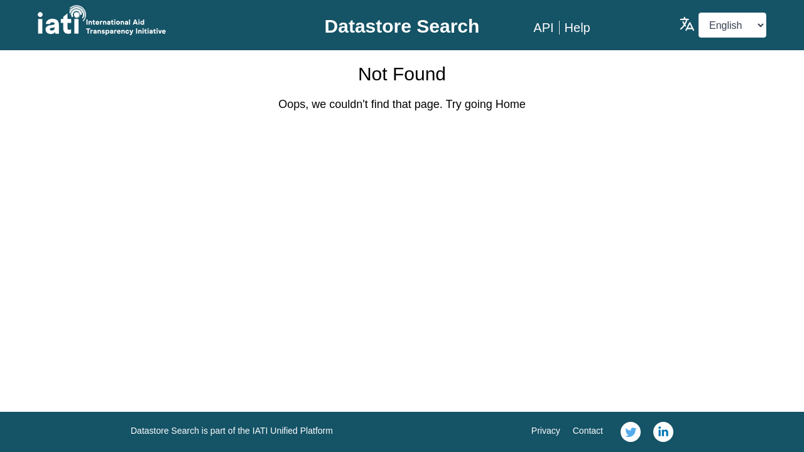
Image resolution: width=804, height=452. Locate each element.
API (543, 28)
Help (577, 28)
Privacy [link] (545, 431)
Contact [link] (588, 431)
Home (511, 104)
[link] (631, 432)
